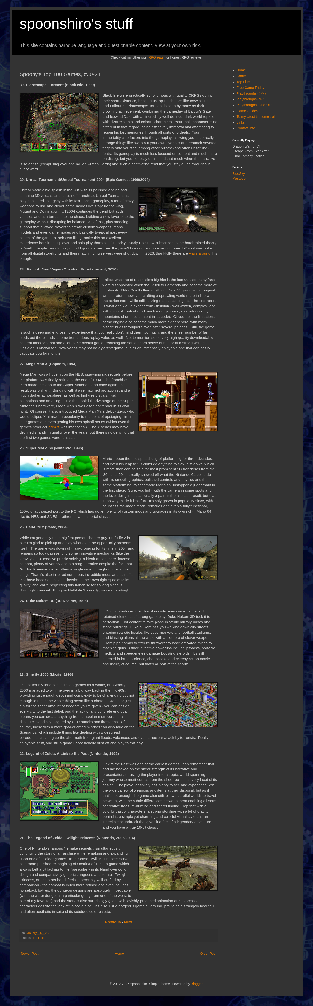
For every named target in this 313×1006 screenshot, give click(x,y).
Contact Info (246, 128)
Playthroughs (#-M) (251, 93)
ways (193, 253)
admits (53, 427)
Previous (113, 922)
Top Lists (38, 938)
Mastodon (239, 178)
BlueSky (238, 174)
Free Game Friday (251, 88)
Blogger (196, 984)
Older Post (208, 953)
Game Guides (247, 111)
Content (243, 76)
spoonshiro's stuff (76, 23)
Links (241, 122)
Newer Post (29, 953)
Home (119, 953)
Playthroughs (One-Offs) (255, 105)
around (204, 253)
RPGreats (155, 57)
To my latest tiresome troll (256, 117)
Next (128, 922)
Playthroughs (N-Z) (251, 99)
